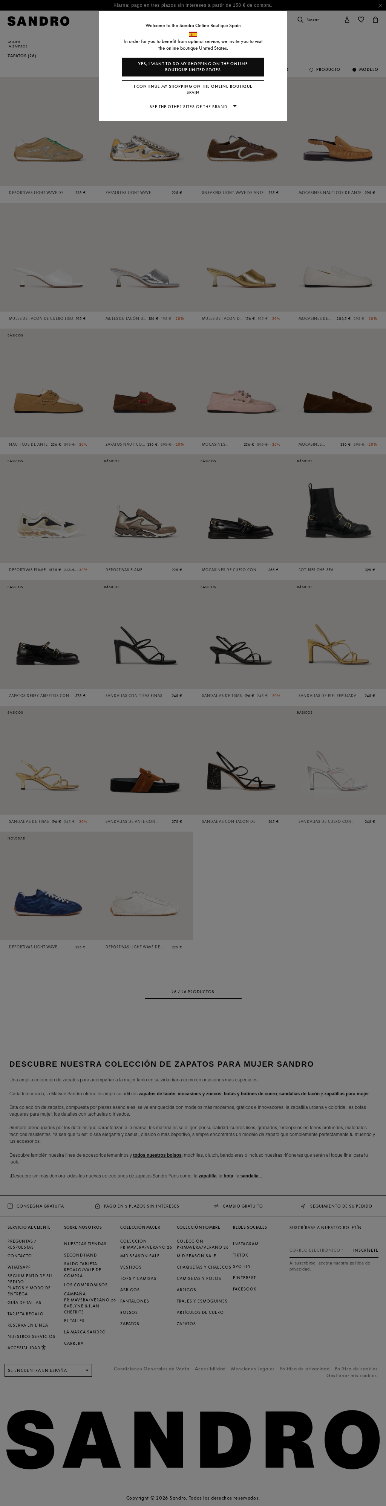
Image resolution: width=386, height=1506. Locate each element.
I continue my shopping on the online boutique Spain (193, 89)
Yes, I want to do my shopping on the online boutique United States (193, 66)
